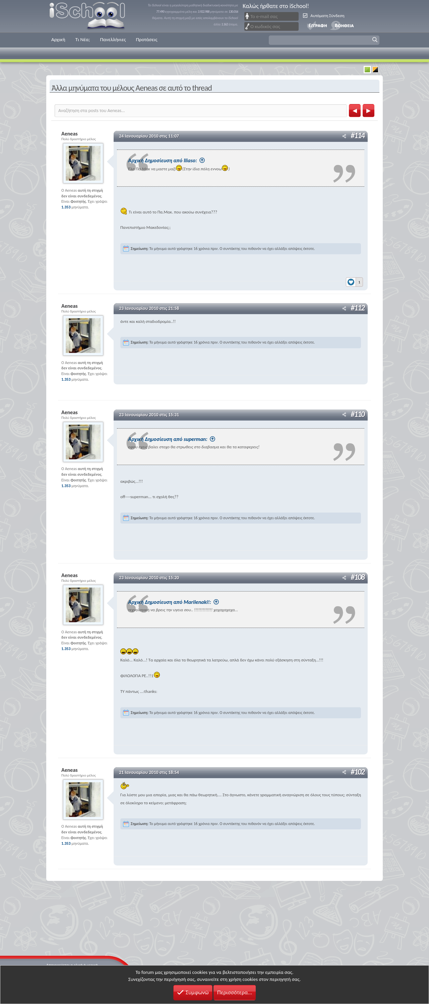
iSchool (91, 16)
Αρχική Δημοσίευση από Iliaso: (184, 160)
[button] (324, 40)
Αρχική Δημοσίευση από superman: (190, 439)
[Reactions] (354, 280)
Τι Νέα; (82, 39)
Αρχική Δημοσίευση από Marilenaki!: (192, 601)
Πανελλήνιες (113, 39)
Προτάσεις (146, 39)
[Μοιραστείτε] (344, 136)
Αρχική (58, 39)
